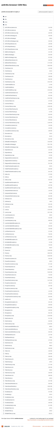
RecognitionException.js (10, 304)
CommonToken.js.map (10, 106)
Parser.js (7, 253)
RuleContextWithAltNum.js (11, 329)
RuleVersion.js (8, 345)
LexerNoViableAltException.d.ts (12, 223)
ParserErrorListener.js (10, 261)
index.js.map (8, 179)
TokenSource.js (8, 370)
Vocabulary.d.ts (8, 391)
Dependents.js (8, 152)
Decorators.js (8, 136)
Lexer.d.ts (7, 206)
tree (6, 24)
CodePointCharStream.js (11, 95)
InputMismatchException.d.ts (12, 182)
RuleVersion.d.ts (9, 342)
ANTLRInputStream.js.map (11, 49)
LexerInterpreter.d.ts (10, 215)
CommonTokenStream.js (11, 119)
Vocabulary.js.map (9, 397)
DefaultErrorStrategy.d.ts (11, 141)
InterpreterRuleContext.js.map (12, 196)
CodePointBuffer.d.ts (10, 84)
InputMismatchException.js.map (12, 187)
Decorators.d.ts (8, 133)
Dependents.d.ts (9, 149)
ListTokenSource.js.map (10, 236)
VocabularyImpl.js (9, 402)
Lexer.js (7, 209)
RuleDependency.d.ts (10, 334)
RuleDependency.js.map (11, 340)
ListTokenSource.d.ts (10, 231)
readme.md (7, 299)
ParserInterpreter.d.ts (10, 266)
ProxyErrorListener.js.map (11, 288)
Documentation (37, 426)
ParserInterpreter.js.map (11, 272)
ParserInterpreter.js (9, 269)
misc (6, 22)
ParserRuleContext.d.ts (10, 274)
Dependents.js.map (9, 155)
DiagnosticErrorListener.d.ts (11, 158)
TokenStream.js (8, 378)
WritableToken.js (9, 410)
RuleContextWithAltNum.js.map (12, 331)
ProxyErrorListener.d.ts (10, 283)
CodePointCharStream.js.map (12, 98)
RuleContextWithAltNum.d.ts (12, 326)
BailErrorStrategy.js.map (11, 57)
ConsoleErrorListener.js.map (12, 130)
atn (6, 16)
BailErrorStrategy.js (9, 54)
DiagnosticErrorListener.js (11, 160)
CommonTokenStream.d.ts (11, 117)
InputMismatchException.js (11, 185)
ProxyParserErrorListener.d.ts (12, 291)
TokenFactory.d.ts (9, 359)
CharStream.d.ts (9, 68)
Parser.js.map (8, 255)
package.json (8, 247)
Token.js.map (8, 356)
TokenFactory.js (8, 361)
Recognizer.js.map (9, 315)
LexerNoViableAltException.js (12, 225)
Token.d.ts (7, 351)
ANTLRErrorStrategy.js (10, 38)
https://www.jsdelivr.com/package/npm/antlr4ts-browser (40, 420)
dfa (6, 19)
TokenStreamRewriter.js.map (12, 389)
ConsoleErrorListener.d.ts (11, 125)
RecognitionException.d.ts (11, 302)
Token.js (7, 353)
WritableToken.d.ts (9, 408)
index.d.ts (7, 174)
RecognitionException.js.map (12, 307)
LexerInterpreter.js (9, 217)
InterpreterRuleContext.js (11, 193)
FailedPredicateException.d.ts (12, 166)
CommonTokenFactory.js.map (12, 114)
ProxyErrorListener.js (10, 285)
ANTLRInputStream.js (10, 46)
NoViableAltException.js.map (12, 245)
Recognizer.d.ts (8, 310)
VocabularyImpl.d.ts (9, 399)
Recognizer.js (8, 312)
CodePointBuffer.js (9, 87)
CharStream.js (8, 71)
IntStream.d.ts (8, 198)
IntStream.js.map (9, 204)
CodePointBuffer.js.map (10, 90)
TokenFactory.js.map (10, 364)
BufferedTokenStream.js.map (12, 65)
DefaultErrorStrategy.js (10, 144)
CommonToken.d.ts (9, 100)
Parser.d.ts (7, 250)
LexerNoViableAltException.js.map (13, 228)
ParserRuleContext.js (10, 277)
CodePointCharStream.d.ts (11, 92)
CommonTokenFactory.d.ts (11, 109)
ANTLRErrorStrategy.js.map (11, 41)
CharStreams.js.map (10, 81)
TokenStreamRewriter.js (10, 386)
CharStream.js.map (9, 73)
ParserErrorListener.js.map (11, 264)
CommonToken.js (9, 103)
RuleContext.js (8, 321)
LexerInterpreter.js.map (10, 220)
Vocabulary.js (8, 394)
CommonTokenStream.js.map (12, 122)
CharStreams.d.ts (9, 76)
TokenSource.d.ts (9, 367)
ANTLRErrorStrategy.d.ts (11, 35)
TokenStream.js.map (10, 380)
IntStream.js (8, 201)
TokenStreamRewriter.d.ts (11, 383)
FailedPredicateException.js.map (13, 171)
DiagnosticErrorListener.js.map (12, 163)
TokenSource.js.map (10, 372)
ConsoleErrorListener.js (10, 128)
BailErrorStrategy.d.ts (10, 52)
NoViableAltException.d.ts (11, 239)
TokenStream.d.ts (9, 375)
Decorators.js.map (9, 138)
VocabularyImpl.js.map (10, 405)
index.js (7, 177)
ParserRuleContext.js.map (11, 280)
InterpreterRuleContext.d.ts (11, 190)
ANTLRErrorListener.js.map (11, 32)
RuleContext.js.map (9, 323)
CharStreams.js (8, 79)
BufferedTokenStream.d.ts (11, 60)
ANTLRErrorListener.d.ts (11, 27)
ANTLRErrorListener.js (10, 30)
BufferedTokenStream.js (10, 62)
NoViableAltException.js (10, 242)
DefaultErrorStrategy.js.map (11, 147)
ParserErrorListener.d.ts (10, 258)
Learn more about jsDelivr (48, 426)
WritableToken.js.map (10, 413)
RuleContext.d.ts (9, 318)
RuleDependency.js (9, 337)
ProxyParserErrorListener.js (11, 293)
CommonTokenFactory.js (11, 111)
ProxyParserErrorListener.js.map (13, 296)
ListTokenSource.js (9, 234)
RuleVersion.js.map (9, 348)
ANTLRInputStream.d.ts (10, 43)
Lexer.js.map (8, 212)
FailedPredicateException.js (11, 168)
